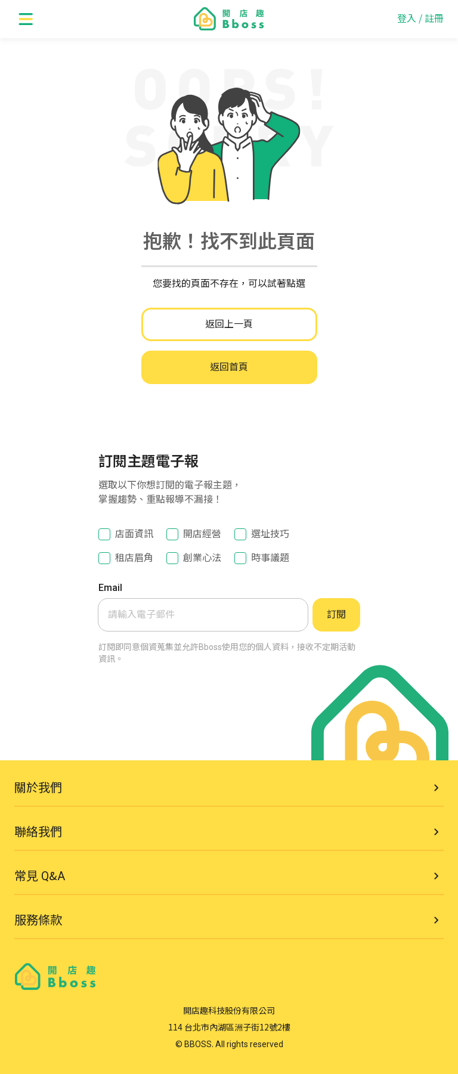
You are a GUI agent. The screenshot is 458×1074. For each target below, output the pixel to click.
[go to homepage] (229, 19)
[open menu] (26, 19)
